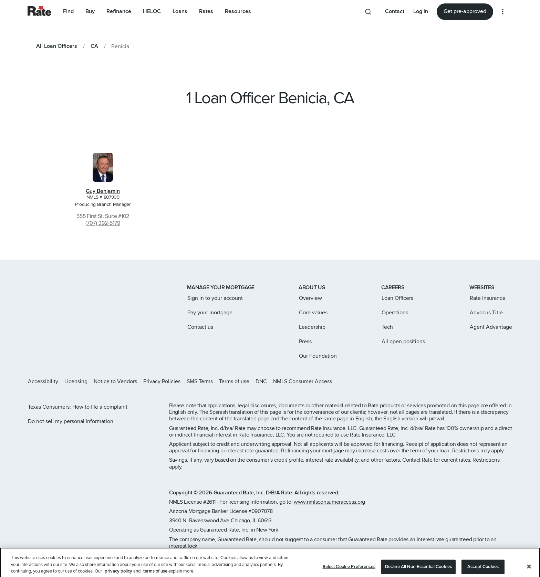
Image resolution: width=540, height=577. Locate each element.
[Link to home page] (37, 288)
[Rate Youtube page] (509, 381)
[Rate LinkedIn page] (498, 381)
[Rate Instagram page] (465, 381)
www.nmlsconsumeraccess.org (329, 502)
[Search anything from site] (369, 12)
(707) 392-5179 (102, 223)
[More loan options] (503, 12)
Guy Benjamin (103, 191)
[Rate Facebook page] (487, 381)
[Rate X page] (476, 381)
